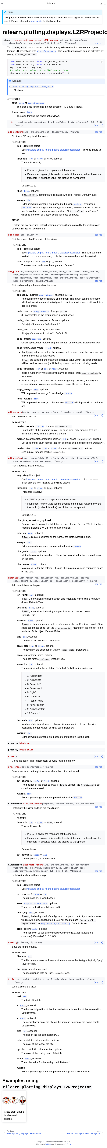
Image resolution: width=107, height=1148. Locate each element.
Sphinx (48, 1144)
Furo (69, 1144)
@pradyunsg (60, 1144)
